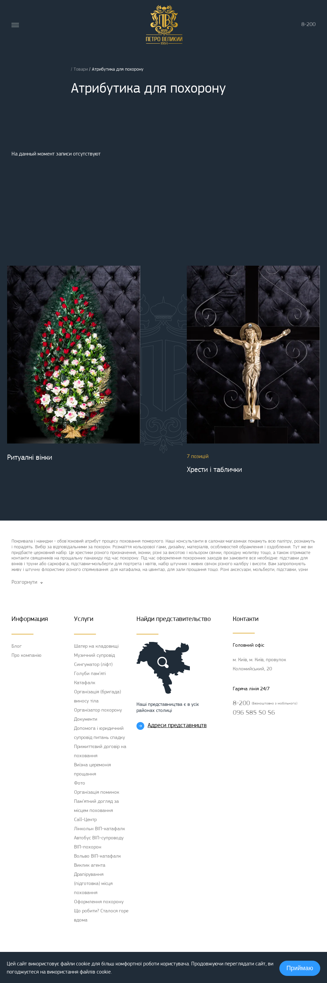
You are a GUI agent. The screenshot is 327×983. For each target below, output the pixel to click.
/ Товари (80, 69)
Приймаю (299, 968)
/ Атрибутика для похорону (116, 69)
